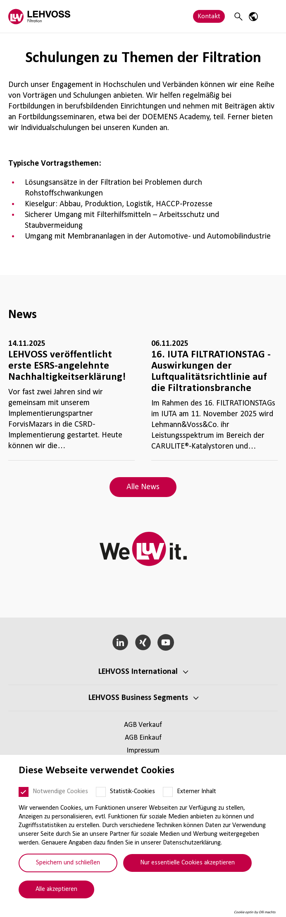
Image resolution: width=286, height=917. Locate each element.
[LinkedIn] (120, 642)
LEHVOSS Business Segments (138, 698)
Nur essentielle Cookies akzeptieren (187, 862)
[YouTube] (165, 642)
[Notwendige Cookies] (24, 792)
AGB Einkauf (143, 738)
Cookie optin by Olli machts (255, 912)
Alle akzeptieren (56, 889)
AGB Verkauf (143, 725)
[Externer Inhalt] (168, 792)
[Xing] (143, 642)
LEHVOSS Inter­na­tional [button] (138, 672)
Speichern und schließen (68, 862)
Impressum (143, 751)
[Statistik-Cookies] (101, 792)
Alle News (143, 487)
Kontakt (209, 16)
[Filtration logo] (39, 16)
